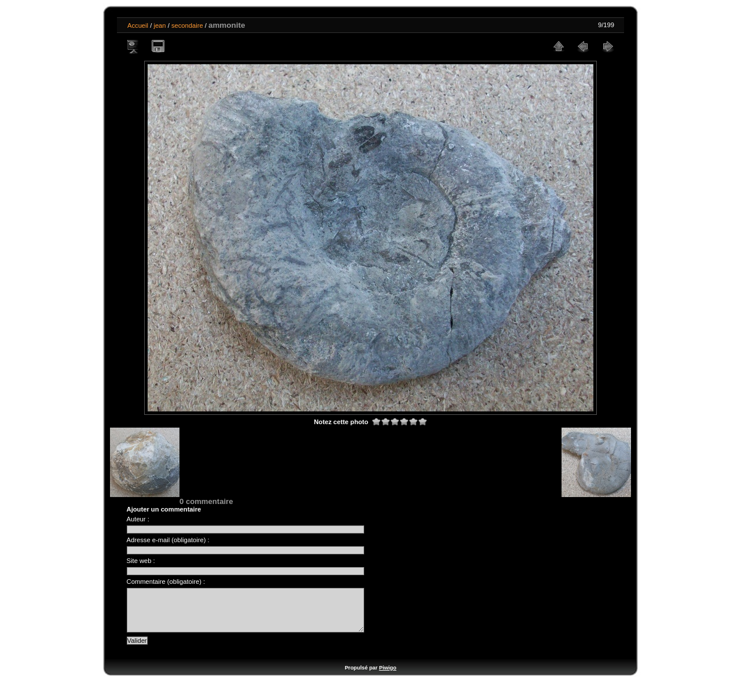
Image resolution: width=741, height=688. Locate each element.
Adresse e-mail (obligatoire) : (168, 539)
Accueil (137, 25)
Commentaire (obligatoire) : (166, 581)
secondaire (187, 25)
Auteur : (138, 519)
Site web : (141, 560)
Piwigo (388, 676)
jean (159, 25)
